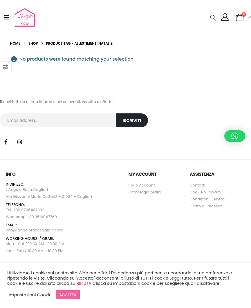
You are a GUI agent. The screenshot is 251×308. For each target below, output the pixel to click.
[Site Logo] (24, 17)
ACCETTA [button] (67, 295)
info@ (11, 230)
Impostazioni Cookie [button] (30, 295)
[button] (213, 17)
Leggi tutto (180, 278)
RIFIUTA (84, 283)
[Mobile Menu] (6, 17)
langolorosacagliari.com (40, 230)
